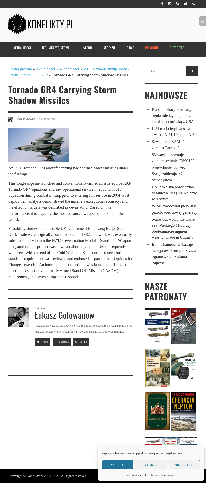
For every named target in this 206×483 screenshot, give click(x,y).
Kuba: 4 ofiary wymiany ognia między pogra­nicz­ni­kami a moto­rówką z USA (173, 115)
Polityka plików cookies (137, 475)
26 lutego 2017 (47, 119)
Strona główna (20, 69)
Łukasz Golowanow (25, 119)
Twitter (42, 341)
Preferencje (184, 464)
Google (81, 341)
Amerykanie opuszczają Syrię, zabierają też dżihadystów (171, 174)
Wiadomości (69, 69)
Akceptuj (117, 464)
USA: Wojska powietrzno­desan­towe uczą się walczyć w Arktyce (174, 193)
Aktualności (45, 69)
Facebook (62, 341)
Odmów (151, 464)
